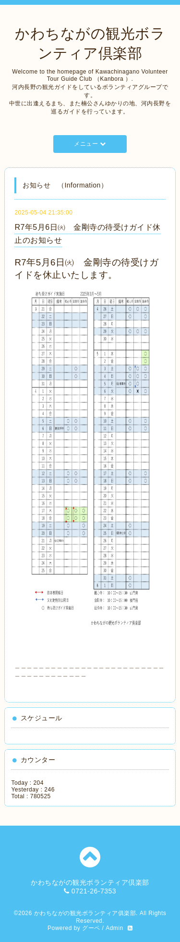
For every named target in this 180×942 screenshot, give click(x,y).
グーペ (91, 928)
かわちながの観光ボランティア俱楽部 (85, 913)
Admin (114, 928)
